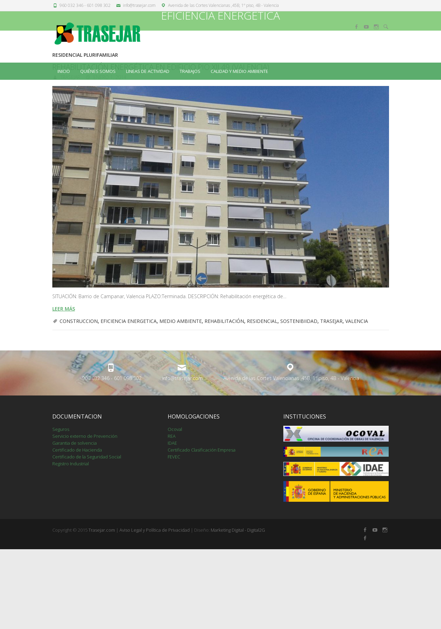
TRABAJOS (190, 71)
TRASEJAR (331, 401)
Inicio (63, 71)
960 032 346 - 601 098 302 (85, 5)
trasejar (69, 157)
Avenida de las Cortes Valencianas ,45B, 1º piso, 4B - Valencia (223, 5)
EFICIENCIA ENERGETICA (129, 401)
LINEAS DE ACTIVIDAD (147, 71)
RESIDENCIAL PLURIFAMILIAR (85, 134)
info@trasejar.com (139, 5)
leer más (63, 388)
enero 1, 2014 (109, 157)
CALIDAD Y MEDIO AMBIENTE (239, 71)
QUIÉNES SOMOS (98, 71)
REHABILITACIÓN (224, 401)
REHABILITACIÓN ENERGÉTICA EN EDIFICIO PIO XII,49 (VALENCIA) (160, 146)
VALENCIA (356, 401)
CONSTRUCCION (79, 401)
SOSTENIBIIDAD (298, 401)
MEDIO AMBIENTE (180, 401)
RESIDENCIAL (262, 401)
